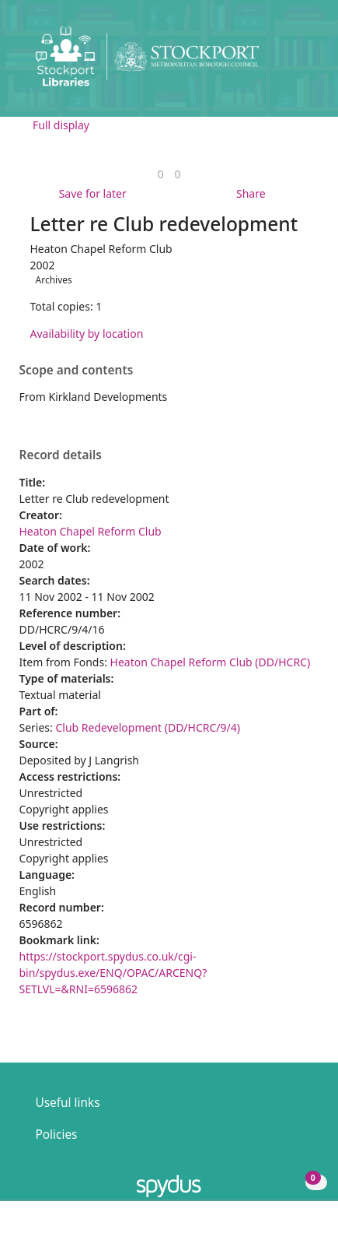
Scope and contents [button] (76, 371)
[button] (283, 62)
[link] (160, 174)
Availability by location (87, 333)
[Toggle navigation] (302, 62)
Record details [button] (60, 455)
